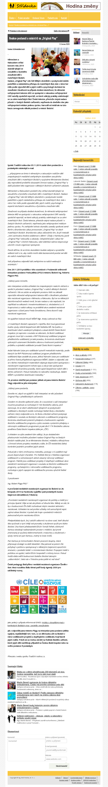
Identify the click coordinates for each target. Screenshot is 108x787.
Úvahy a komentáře (83, 373)
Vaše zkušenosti (82, 377)
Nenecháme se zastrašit (88, 51)
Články (11, 17)
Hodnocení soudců (90, 783)
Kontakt (64, 17)
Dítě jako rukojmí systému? (88, 60)
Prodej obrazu (77, 783)
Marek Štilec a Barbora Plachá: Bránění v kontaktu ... (90, 41)
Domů (11, 25)
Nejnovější (85, 32)
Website (48, 755)
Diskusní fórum (38, 17)
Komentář (11, 737)
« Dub (76, 151)
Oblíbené (76, 32)
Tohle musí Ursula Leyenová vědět (89, 70)
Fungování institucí (83, 359)
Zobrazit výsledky (86, 338)
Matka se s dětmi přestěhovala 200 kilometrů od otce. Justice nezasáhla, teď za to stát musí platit (41, 673)
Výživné (58, 778)
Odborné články (81, 362)
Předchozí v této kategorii (18, 30)
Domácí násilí (63, 780)
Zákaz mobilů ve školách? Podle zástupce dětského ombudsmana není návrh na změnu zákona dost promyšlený (40, 695)
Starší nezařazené (82, 369)
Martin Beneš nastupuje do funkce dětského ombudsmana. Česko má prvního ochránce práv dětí (40, 683)
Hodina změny (76, 780)
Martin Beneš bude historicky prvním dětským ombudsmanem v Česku (37, 706)
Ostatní (78, 366)
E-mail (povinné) (51, 746)
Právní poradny (23, 17)
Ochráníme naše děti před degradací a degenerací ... (90, 80)
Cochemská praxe (76, 778)
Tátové (65, 778)
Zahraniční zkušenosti (84, 384)
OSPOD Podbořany (89, 780)
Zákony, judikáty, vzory (84, 387)
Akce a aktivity (81, 355)
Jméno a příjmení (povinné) (55, 737)
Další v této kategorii (61, 30)
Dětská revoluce (90, 778)
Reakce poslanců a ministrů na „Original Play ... (31, 25)
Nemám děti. (84, 290)
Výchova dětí (80, 380)
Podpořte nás (53, 17)
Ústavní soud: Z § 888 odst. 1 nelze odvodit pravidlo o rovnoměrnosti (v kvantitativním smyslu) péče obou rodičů (86, 172)
